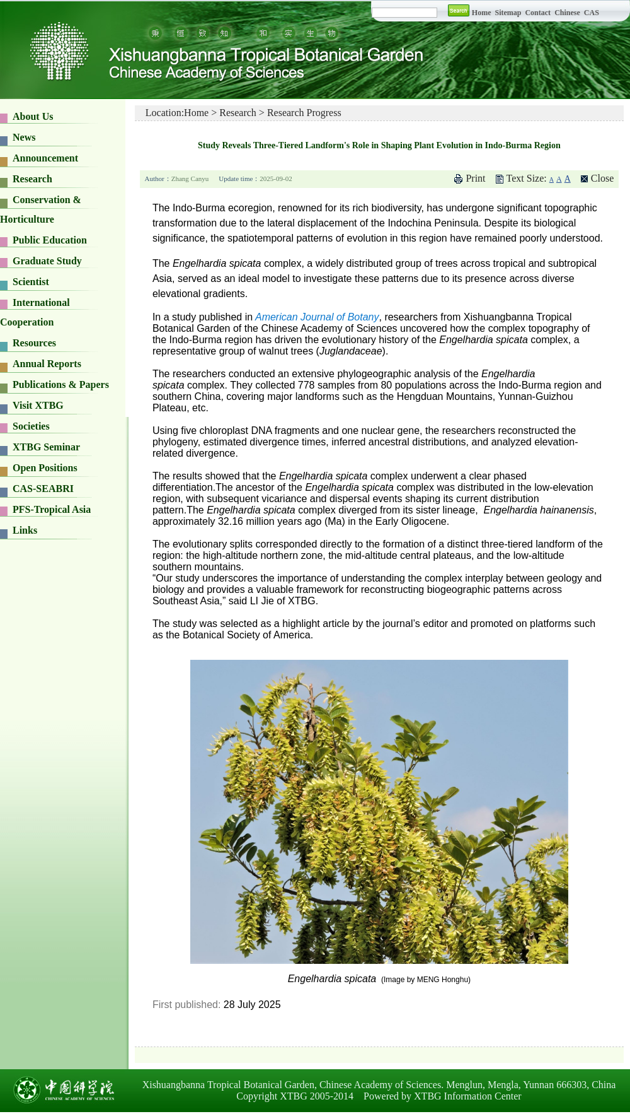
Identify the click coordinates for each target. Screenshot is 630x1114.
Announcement (45, 158)
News (24, 137)
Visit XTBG (38, 405)
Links (25, 530)
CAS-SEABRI (43, 488)
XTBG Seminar (46, 447)
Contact (538, 12)
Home (481, 12)
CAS (591, 12)
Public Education (50, 240)
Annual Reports (47, 363)
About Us (33, 116)
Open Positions (45, 467)
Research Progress (304, 112)
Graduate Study (47, 260)
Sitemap (509, 12)
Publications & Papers (61, 384)
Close (602, 178)
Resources (34, 342)
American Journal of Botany (317, 317)
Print (475, 178)
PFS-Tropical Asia (52, 509)
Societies (31, 426)
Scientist (31, 281)
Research (32, 178)
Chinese (567, 12)
